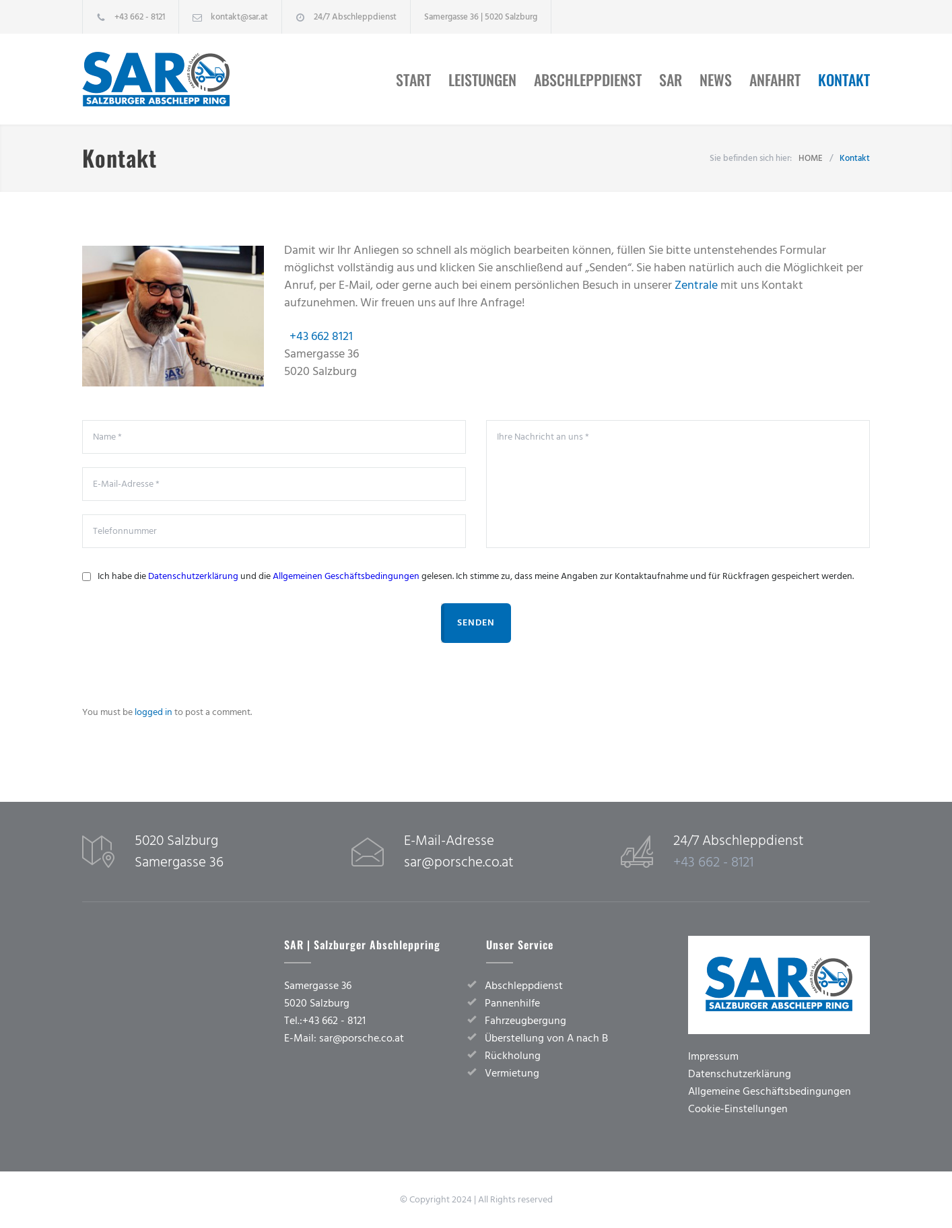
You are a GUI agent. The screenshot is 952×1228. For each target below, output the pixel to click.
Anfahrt (775, 79)
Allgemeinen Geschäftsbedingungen (346, 576)
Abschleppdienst (588, 79)
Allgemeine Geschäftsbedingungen (769, 1091)
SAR (670, 79)
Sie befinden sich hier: (751, 158)
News (716, 79)
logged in (153, 712)
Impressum (713, 1056)
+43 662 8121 (321, 336)
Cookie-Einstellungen (738, 1108)
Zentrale (696, 285)
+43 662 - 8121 (139, 17)
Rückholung (513, 1055)
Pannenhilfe (512, 1003)
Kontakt (844, 79)
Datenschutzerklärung (193, 576)
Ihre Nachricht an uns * (678, 484)
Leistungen (482, 79)
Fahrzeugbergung (525, 1020)
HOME (810, 158)
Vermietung (512, 1073)
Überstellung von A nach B (546, 1038)
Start (413, 79)
